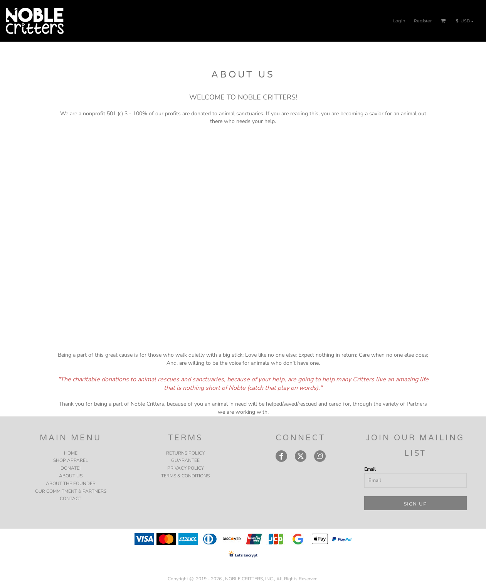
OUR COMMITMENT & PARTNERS (70, 491)
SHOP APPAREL (70, 460)
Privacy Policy (185, 468)
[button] (443, 21)
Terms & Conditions (185, 476)
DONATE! (71, 468)
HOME (70, 453)
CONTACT (70, 498)
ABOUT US (70, 476)
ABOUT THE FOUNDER (71, 483)
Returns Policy (185, 453)
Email (370, 469)
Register (423, 21)
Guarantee (185, 460)
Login (399, 21)
